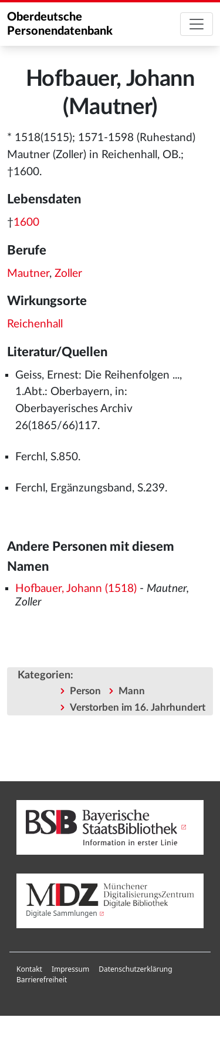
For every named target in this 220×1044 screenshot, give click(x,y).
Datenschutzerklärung (135, 969)
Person (85, 691)
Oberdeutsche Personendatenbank (60, 24)
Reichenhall (35, 324)
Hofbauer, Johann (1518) (76, 588)
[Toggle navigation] (196, 24)
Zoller (68, 273)
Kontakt (29, 969)
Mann (132, 691)
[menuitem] (29, 969)
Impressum (70, 969)
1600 (26, 222)
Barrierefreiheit (41, 980)
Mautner (28, 273)
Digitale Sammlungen (61, 913)
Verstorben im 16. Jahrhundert (137, 707)
